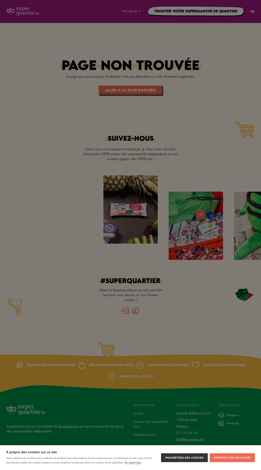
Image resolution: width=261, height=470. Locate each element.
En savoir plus (133, 462)
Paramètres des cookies (184, 457)
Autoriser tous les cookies (232, 457)
